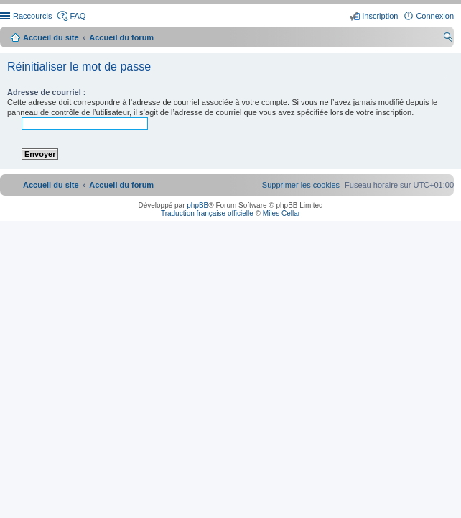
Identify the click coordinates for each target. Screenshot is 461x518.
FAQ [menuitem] (77, 16)
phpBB (197, 205)
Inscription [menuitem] (380, 16)
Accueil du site (51, 37)
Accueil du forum (121, 37)
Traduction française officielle (207, 213)
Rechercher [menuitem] (448, 39)
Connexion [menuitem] (435, 16)
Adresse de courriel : (46, 92)
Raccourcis (32, 16)
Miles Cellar (281, 213)
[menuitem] (301, 185)
